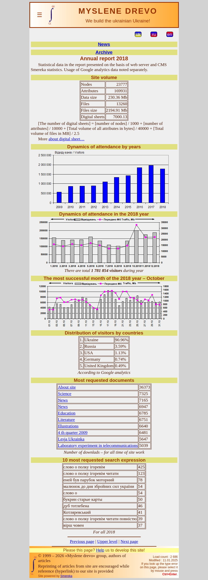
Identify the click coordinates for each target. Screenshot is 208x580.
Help (100, 550)
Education (66, 413)
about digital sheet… (66, 139)
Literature (66, 419)
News (104, 44)
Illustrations (68, 426)
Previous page (82, 541)
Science (64, 393)
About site (67, 387)
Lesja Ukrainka (71, 439)
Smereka (66, 576)
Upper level (107, 541)
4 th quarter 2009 (72, 432)
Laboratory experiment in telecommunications (98, 445)
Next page (129, 541)
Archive (103, 52)
